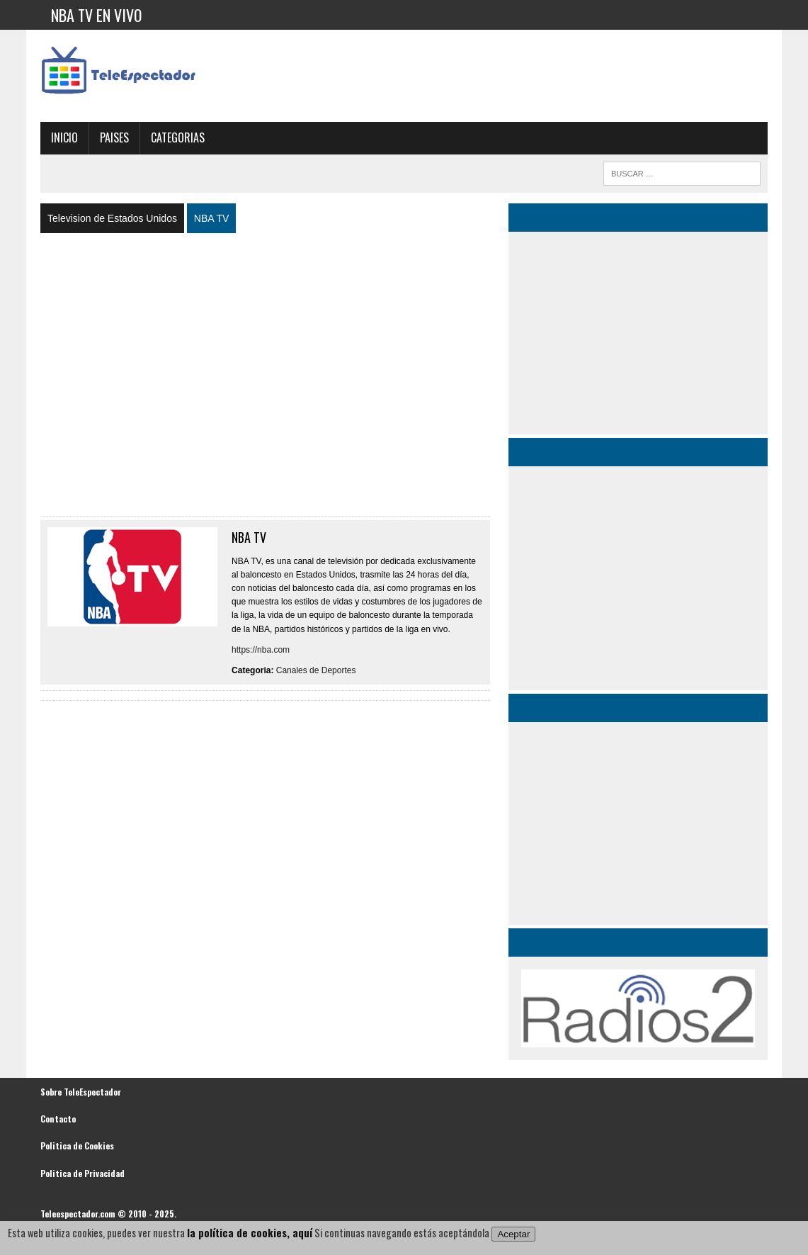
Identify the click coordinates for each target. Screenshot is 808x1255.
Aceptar (513, 1234)
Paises (114, 137)
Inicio (64, 137)
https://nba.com (261, 650)
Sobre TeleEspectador (80, 1092)
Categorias (178, 137)
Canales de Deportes (316, 670)
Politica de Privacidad (82, 1173)
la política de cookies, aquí (249, 1232)
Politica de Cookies (77, 1145)
